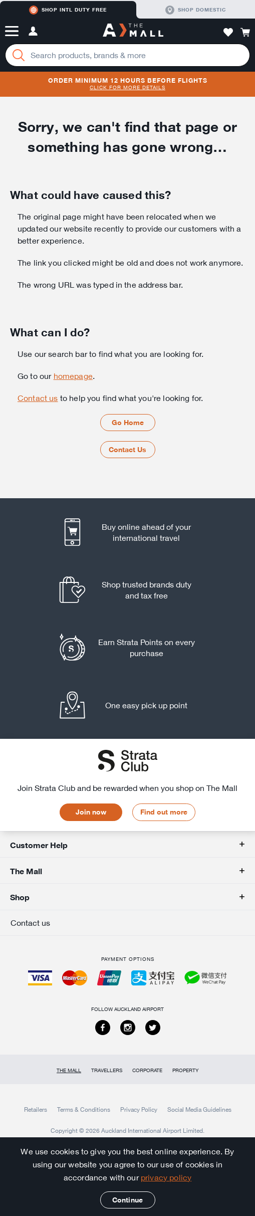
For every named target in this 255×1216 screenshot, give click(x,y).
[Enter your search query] (127, 55)
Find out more (163, 812)
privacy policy (166, 1177)
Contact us (38, 398)
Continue (127, 1199)
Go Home (128, 422)
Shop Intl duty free (68, 10)
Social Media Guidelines (199, 1109)
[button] (12, 31)
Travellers (106, 1070)
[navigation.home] (133, 31)
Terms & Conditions (83, 1109)
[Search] (19, 55)
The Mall (69, 1070)
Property (185, 1070)
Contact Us (127, 449)
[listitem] (127, 532)
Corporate (147, 1070)
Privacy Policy (138, 1109)
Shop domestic (195, 10)
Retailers (35, 1109)
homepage (73, 376)
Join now (91, 812)
